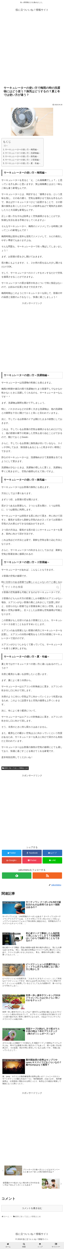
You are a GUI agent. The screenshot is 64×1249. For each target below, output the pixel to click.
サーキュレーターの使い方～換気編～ (22, 156)
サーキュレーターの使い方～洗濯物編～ (23, 153)
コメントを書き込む (32, 1208)
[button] (58, 587)
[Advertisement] (32, 50)
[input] (32, 587)
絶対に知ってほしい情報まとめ (16, 768)
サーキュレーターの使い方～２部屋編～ (23, 160)
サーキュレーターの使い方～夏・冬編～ (23, 163)
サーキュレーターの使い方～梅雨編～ (22, 149)
